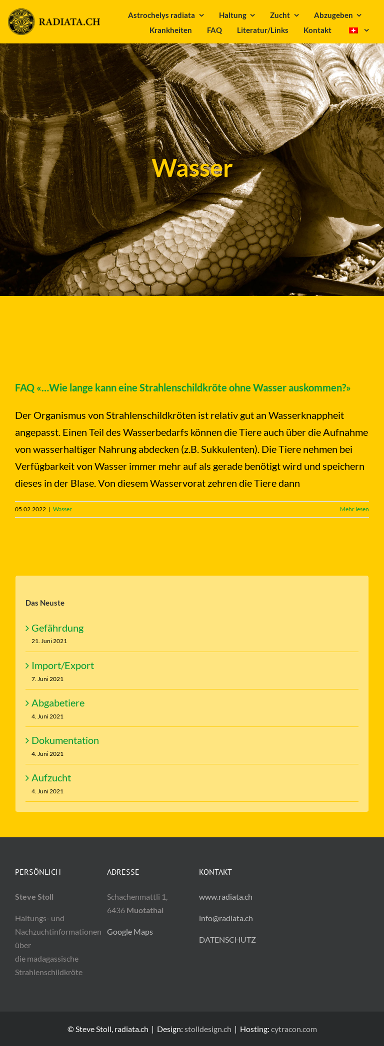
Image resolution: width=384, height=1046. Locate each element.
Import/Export (63, 665)
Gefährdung (58, 628)
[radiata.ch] (54, 13)
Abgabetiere (58, 702)
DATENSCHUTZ (227, 939)
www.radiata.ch (225, 896)
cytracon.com (294, 1029)
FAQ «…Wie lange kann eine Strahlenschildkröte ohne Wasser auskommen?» (183, 387)
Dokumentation (65, 740)
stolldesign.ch (208, 1029)
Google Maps (130, 931)
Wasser (62, 509)
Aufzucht (51, 777)
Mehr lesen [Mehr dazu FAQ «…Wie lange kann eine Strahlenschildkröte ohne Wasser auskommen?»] (354, 509)
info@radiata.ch (226, 918)
